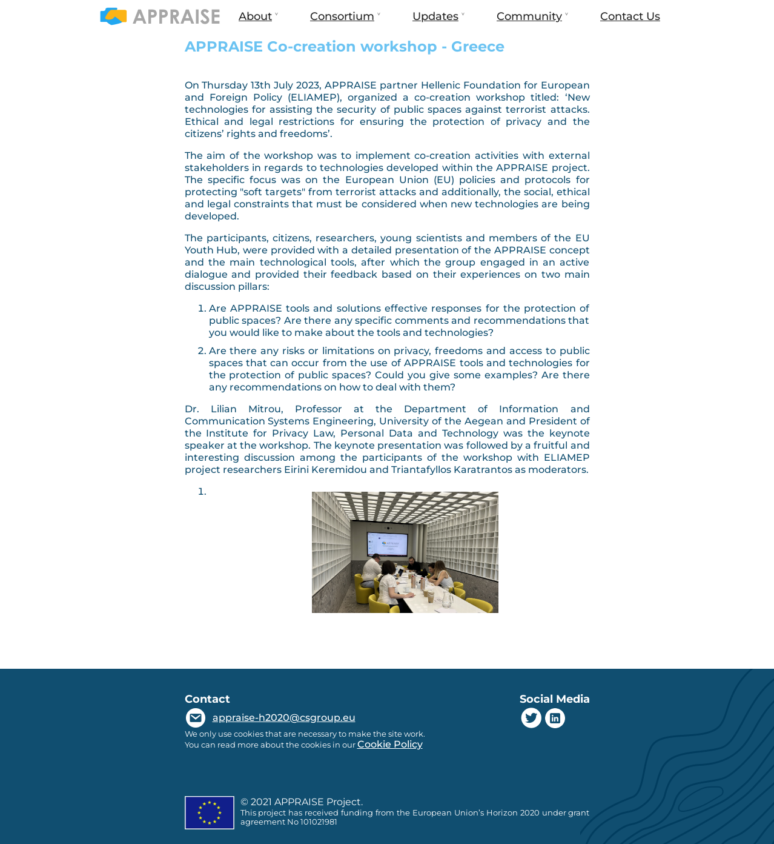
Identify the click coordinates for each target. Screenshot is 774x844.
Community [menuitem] (528, 21)
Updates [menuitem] (434, 21)
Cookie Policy (390, 744)
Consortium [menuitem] (341, 21)
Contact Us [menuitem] (630, 16)
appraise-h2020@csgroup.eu (284, 717)
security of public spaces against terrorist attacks (460, 109)
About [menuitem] (254, 21)
